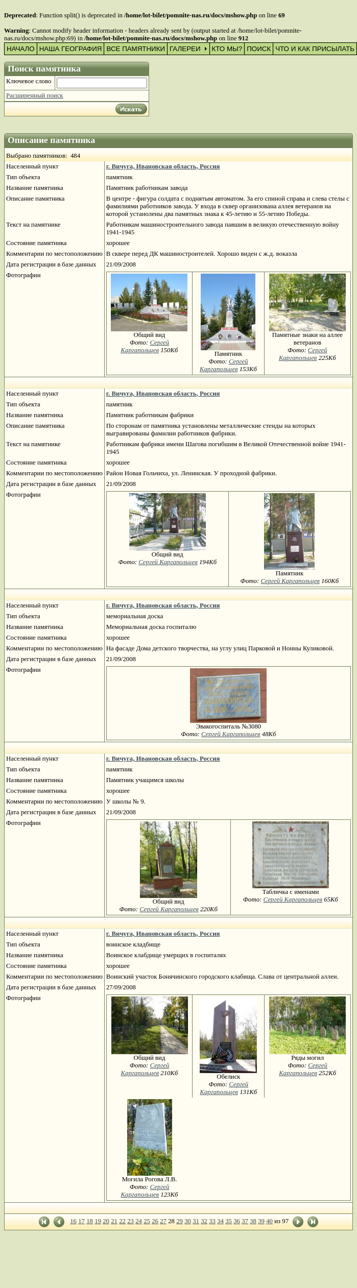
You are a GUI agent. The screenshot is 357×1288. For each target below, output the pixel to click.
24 (138, 1221)
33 (212, 1221)
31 (196, 1221)
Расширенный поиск (34, 95)
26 (155, 1221)
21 (114, 1221)
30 (187, 1221)
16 (73, 1221)
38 (253, 1221)
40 (269, 1221)
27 (163, 1221)
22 (122, 1221)
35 (228, 1221)
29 (179, 1221)
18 (89, 1221)
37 (245, 1221)
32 (204, 1221)
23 (130, 1221)
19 (97, 1221)
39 (261, 1221)
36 (236, 1221)
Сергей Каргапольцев (145, 346)
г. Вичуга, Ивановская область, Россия (163, 166)
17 (81, 1221)
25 (147, 1221)
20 (106, 1221)
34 (220, 1221)
